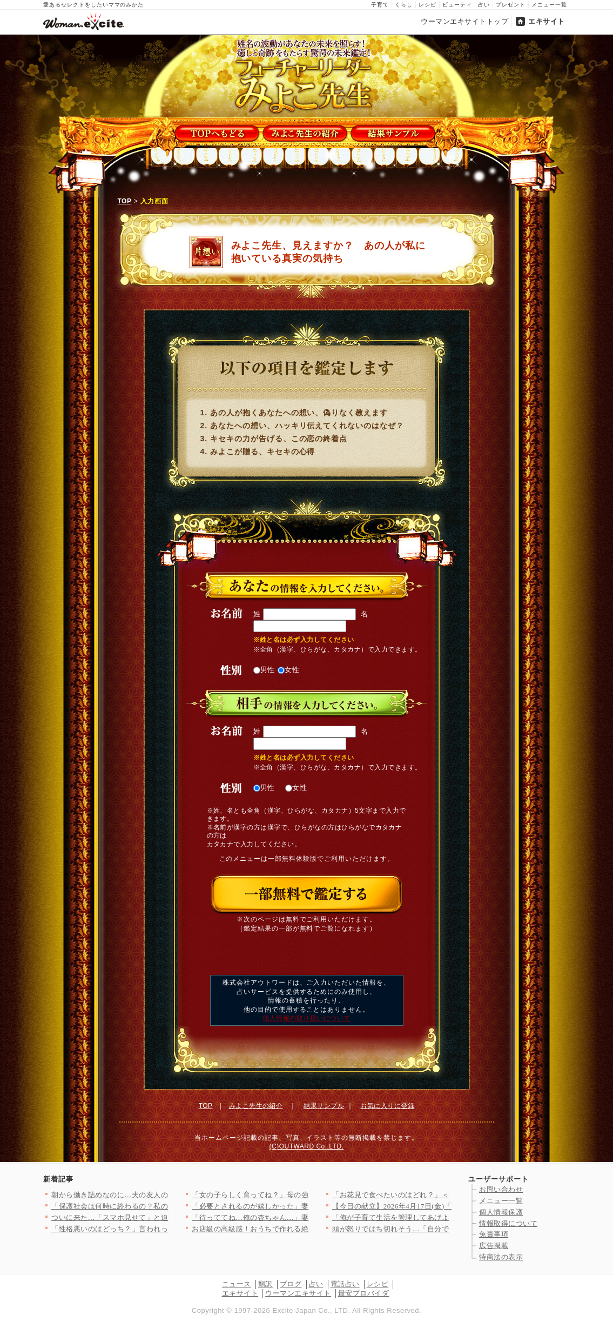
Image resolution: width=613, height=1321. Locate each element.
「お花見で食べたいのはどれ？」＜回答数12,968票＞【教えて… (437, 1195)
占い (484, 5)
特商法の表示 (501, 1257)
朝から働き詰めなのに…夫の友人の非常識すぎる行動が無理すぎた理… (168, 1195)
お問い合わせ (501, 1189)
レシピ (427, 5)
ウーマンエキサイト (298, 1293)
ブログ (291, 1284)
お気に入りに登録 (387, 1106)
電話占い (345, 1284)
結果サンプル (324, 1106)
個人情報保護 (501, 1212)
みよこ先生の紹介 (256, 1106)
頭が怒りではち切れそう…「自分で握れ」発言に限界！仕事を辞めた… (449, 1229)
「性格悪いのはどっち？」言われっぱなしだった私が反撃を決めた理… (168, 1229)
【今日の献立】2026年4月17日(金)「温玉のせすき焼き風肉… (432, 1206)
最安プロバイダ (363, 1293)
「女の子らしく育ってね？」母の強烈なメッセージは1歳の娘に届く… (307, 1195)
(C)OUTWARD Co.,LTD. (307, 1146)
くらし (404, 5)
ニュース (236, 1284)
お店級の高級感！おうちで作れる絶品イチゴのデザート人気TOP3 (299, 1229)
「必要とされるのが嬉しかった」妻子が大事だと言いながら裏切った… (309, 1206)
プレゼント (511, 5)
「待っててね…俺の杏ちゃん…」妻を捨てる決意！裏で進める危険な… (309, 1217)
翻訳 (265, 1284)
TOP (125, 201)
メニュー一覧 (549, 5)
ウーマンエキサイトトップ (464, 21)
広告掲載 (493, 1246)
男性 (264, 670)
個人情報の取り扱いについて (306, 1018)
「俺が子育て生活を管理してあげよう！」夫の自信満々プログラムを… (449, 1217)
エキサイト (546, 21)
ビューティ (457, 5)
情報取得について (508, 1223)
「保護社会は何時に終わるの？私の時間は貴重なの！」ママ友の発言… (168, 1206)
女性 (289, 670)
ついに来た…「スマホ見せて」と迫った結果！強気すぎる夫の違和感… (168, 1217)
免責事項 (493, 1234)
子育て (380, 5)
